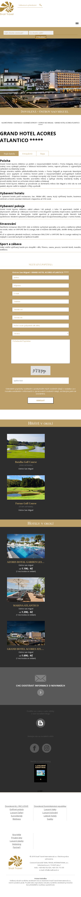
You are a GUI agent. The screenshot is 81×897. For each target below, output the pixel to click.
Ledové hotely (50, 815)
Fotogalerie (27, 153)
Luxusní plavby (17, 841)
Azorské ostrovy (30, 123)
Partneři (16, 847)
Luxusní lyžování (50, 812)
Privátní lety (16, 837)
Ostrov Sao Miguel (45, 123)
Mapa (42, 153)
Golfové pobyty (17, 809)
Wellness (17, 819)
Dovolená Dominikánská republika (50, 806)
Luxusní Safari (16, 812)
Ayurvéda (16, 834)
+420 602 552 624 (45, 867)
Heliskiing (16, 844)
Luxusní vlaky (50, 809)
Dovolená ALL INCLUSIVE (16, 806)
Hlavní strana (7, 123)
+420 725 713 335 (58, 867)
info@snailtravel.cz (52, 870)
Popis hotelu (9, 153)
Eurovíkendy (16, 815)
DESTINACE (18, 123)
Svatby (50, 819)
